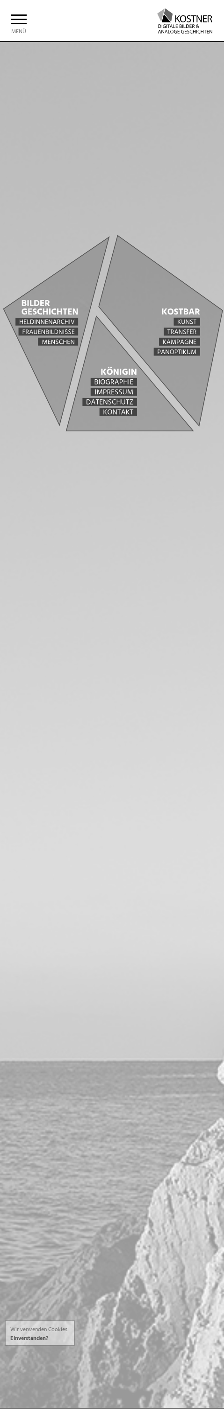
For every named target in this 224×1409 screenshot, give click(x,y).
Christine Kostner (180, 20)
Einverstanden (28, 1338)
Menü (18, 27)
